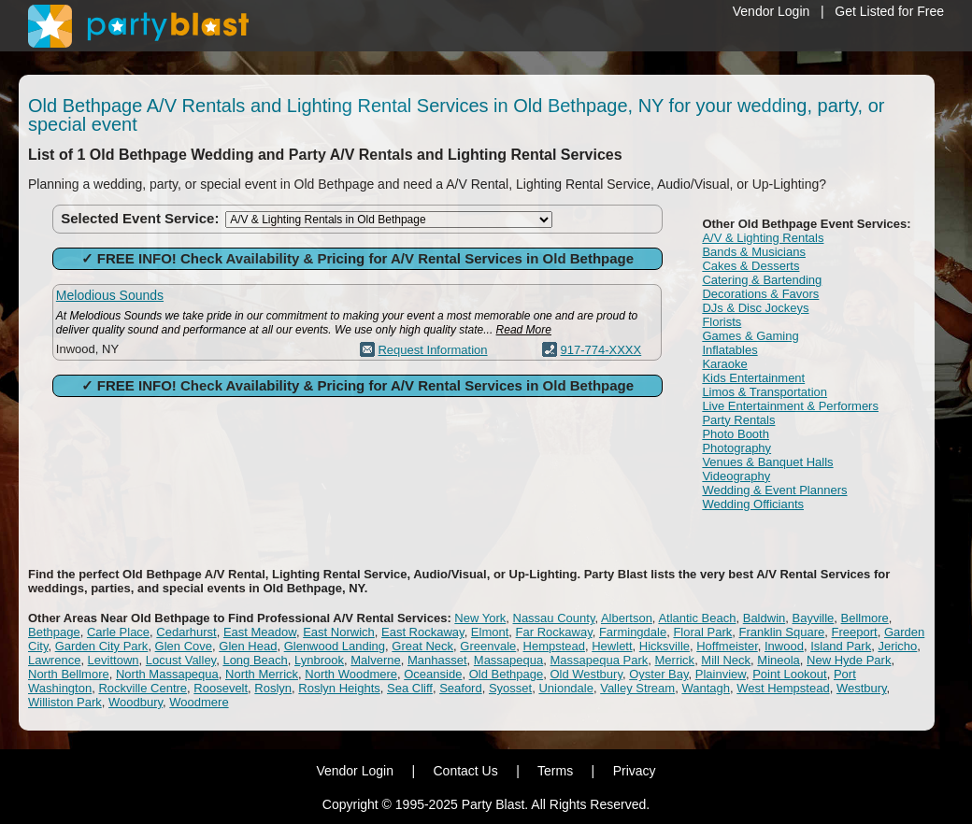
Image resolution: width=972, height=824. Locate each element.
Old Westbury (586, 674)
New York (480, 618)
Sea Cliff (410, 688)
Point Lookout (789, 674)
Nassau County (554, 618)
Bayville (813, 618)
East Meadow (259, 632)
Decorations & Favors (760, 294)
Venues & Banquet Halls (767, 462)
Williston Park (65, 702)
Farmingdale (632, 632)
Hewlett (612, 646)
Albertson (626, 618)
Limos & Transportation (764, 392)
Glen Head (248, 646)
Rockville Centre (142, 688)
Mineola (778, 660)
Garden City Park (102, 646)
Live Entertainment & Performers (790, 406)
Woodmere (198, 702)
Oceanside (433, 674)
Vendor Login (771, 11)
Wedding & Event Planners (774, 490)
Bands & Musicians (754, 252)
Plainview (720, 674)
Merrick (675, 660)
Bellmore (865, 618)
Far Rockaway (554, 632)
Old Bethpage (506, 674)
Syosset (510, 688)
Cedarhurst (186, 632)
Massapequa (508, 660)
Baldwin (764, 618)
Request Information (432, 350)
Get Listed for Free (889, 11)
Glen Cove (183, 646)
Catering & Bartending (762, 280)
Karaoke (724, 364)
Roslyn (273, 688)
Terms (555, 770)
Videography (736, 476)
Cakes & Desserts (750, 266)
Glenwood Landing (334, 646)
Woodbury (135, 702)
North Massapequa (167, 674)
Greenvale (488, 646)
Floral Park (702, 632)
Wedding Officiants (753, 504)
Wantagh (705, 688)
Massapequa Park (599, 660)
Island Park (840, 646)
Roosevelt (220, 688)
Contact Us (465, 770)
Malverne (375, 660)
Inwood (784, 646)
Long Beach (254, 660)
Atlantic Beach (697, 618)
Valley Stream (637, 688)
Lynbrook (319, 660)
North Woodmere (351, 674)
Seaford (460, 688)
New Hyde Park (849, 660)
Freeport (855, 632)
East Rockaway (423, 632)
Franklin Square (782, 632)
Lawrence (54, 660)
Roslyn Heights (338, 688)
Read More (523, 329)
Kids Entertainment (753, 378)
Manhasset (437, 660)
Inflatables (729, 350)
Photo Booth (735, 434)
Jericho (897, 646)
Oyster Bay (658, 674)
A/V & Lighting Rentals (762, 238)
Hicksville (664, 646)
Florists (721, 322)
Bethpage (54, 632)
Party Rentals (738, 420)
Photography (736, 448)
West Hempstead (782, 688)
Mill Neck (725, 660)
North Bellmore (68, 674)
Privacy (634, 770)
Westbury (861, 688)
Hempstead (554, 646)
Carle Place (118, 632)
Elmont (489, 632)
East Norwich (339, 632)
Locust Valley (181, 660)
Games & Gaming (750, 336)
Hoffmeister (727, 646)
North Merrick (261, 674)
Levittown (113, 660)
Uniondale (565, 688)
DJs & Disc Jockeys (755, 308)
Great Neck (422, 646)
